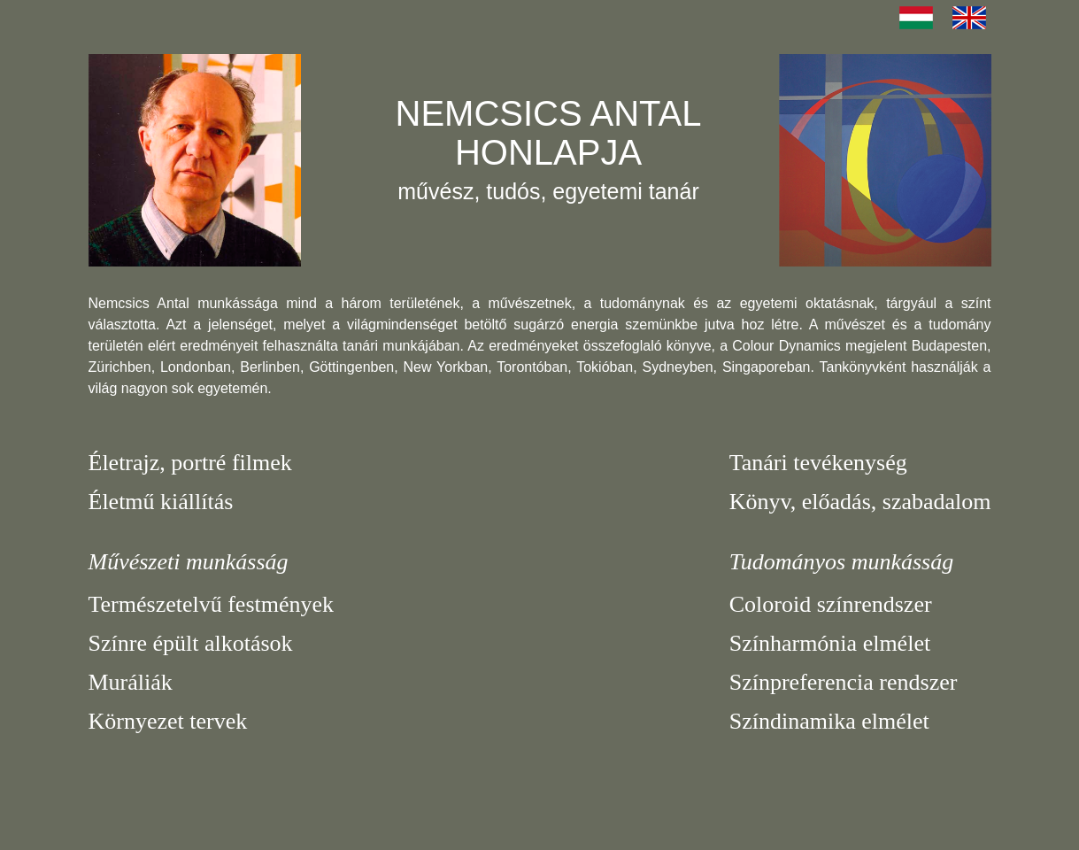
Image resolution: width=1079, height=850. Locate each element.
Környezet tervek (168, 721)
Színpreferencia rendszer (843, 682)
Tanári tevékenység (818, 462)
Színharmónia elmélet (829, 643)
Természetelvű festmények (212, 604)
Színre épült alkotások (191, 643)
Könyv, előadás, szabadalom (860, 501)
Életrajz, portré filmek (190, 462)
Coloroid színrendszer (830, 604)
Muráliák (131, 682)
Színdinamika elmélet (829, 721)
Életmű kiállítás (161, 501)
